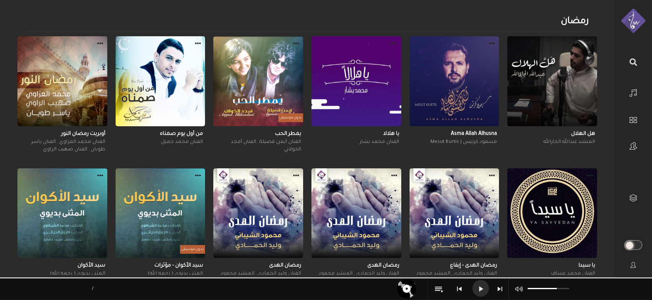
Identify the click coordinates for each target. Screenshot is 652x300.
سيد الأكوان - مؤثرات (178, 266)
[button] (590, 44)
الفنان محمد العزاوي (81, 142)
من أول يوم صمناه (181, 134)
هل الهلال (583, 134)
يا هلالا (391, 134)
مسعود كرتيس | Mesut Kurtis (463, 142)
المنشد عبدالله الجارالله (569, 142)
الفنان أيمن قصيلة (279, 142)
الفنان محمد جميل (182, 142)
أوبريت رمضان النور (83, 134)
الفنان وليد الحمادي (474, 274)
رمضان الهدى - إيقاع (473, 266)
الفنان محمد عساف (573, 274)
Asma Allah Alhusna (474, 134)
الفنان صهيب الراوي (65, 149)
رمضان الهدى (383, 266)
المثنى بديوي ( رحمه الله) (175, 274)
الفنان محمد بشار (379, 142)
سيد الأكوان (91, 266)
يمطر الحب (288, 134)
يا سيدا (586, 266)
